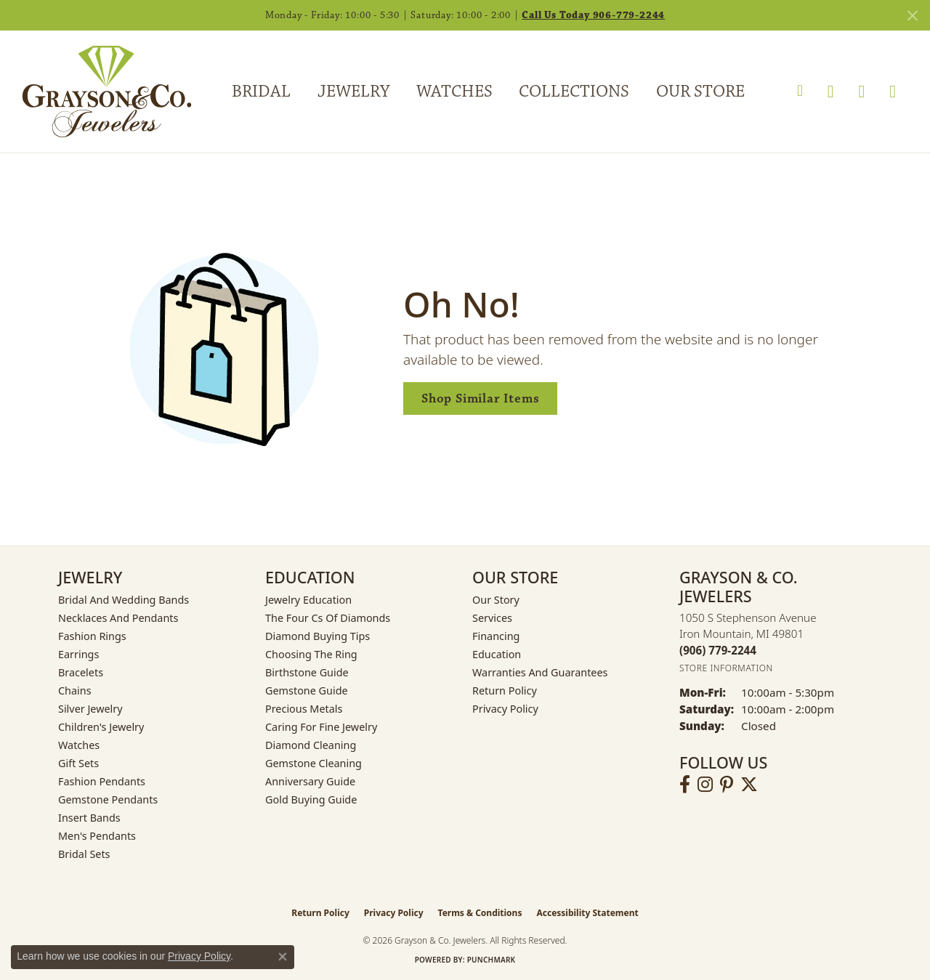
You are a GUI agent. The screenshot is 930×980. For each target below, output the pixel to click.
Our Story (495, 600)
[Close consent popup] (282, 956)
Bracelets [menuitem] (80, 672)
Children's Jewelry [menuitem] (101, 727)
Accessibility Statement (587, 913)
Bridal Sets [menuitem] (84, 854)
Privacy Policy (505, 709)
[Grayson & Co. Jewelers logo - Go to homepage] (96, 91)
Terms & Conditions (480, 913)
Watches (454, 91)
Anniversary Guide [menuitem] (310, 781)
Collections (574, 91)
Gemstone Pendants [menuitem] (108, 799)
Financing (495, 636)
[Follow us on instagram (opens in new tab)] (705, 784)
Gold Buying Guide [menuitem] (311, 799)
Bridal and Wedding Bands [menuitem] (123, 600)
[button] (800, 91)
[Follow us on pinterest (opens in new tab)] (726, 784)
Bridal (261, 91)
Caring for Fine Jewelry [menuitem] (321, 727)
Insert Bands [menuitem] (89, 818)
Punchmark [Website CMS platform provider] (491, 960)
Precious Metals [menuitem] (303, 709)
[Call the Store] (717, 650)
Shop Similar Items (480, 398)
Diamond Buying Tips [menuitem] (317, 636)
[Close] (912, 16)
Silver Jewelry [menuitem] (90, 709)
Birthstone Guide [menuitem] (307, 672)
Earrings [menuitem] (78, 654)
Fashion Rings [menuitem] (92, 636)
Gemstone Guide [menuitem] (306, 690)
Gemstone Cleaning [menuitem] (313, 763)
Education (496, 654)
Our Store (700, 91)
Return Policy (504, 690)
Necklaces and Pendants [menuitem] (118, 618)
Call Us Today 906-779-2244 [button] (593, 15)
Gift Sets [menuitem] (78, 763)
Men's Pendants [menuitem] (97, 836)
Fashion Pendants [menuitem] (101, 781)
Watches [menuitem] (79, 745)
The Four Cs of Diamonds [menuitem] (327, 618)
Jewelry (353, 91)
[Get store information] (726, 668)
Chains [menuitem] (75, 690)
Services (492, 618)
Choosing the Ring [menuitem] (311, 654)
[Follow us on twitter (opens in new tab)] (749, 784)
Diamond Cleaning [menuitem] (310, 745)
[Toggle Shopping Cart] (892, 91)
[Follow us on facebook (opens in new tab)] (684, 784)
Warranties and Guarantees (539, 672)
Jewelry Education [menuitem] (308, 600)
